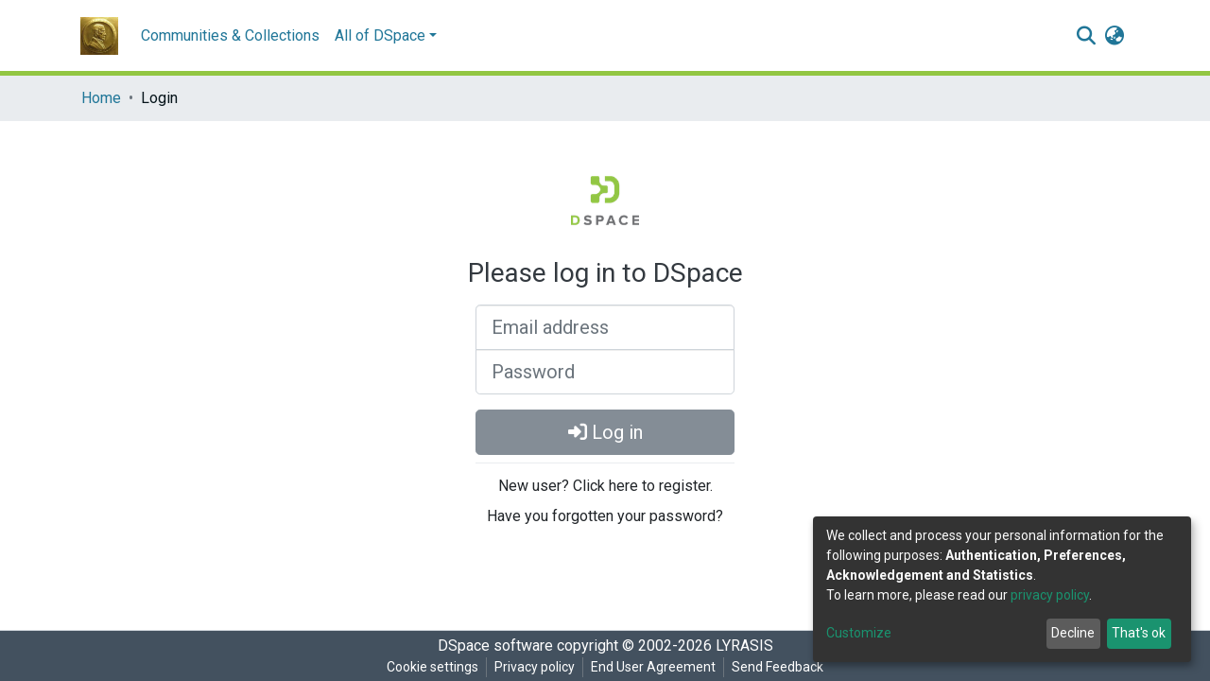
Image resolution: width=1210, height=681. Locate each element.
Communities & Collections (230, 35)
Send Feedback (777, 666)
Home (101, 98)
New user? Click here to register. (605, 486)
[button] (1114, 36)
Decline (1073, 632)
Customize (858, 632)
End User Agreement (653, 666)
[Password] (605, 371)
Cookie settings (432, 666)
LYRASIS (744, 646)
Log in (605, 432)
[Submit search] (1085, 36)
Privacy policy (534, 666)
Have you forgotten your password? (605, 516)
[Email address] (605, 327)
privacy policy (1050, 594)
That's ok (1139, 632)
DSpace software (495, 646)
